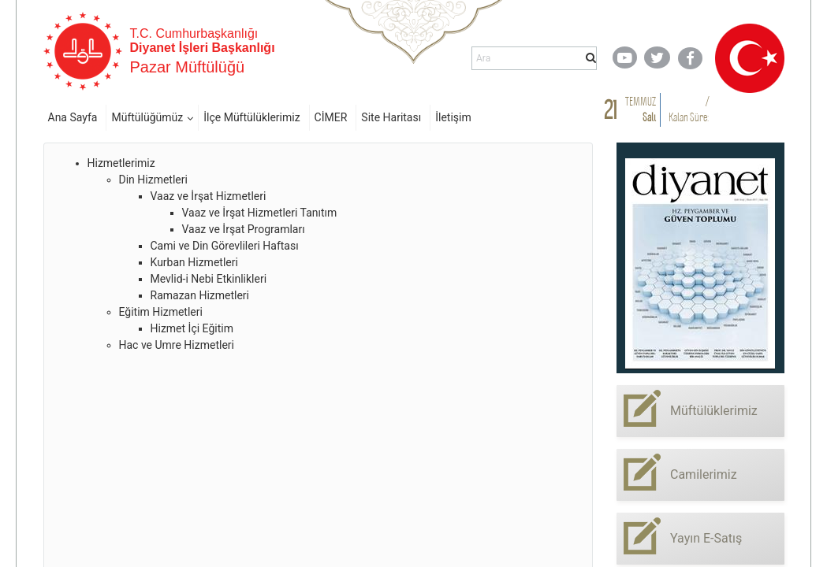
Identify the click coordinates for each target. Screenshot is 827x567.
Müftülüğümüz (147, 117)
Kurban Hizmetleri (194, 262)
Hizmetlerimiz (121, 163)
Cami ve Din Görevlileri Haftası (225, 245)
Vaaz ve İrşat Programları (243, 229)
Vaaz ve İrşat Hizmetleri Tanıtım (259, 212)
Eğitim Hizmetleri (161, 312)
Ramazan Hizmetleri (200, 295)
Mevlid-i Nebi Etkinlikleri (209, 278)
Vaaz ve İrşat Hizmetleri (208, 196)
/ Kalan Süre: (689, 109)
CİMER (331, 117)
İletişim (453, 117)
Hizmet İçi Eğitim (192, 328)
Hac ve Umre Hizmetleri (176, 345)
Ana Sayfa (73, 117)
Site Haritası (391, 117)
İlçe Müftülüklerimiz (251, 117)
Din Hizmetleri (153, 179)
